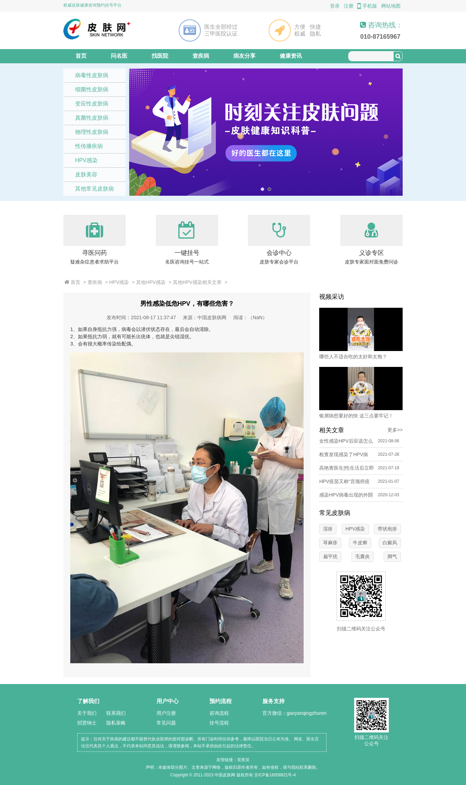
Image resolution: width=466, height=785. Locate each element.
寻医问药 (94, 252)
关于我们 (87, 713)
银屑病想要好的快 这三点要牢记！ (356, 415)
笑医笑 (243, 759)
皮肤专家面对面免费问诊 (371, 262)
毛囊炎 (362, 556)
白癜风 (390, 542)
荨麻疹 (330, 542)
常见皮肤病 (334, 512)
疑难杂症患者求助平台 (94, 262)
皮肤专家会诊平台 (279, 262)
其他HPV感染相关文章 (197, 282)
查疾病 (200, 56)
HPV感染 (119, 282)
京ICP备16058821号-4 (275, 775)
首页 (81, 56)
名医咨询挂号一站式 (187, 262)
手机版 (367, 6)
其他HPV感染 (150, 282)
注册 (348, 6)
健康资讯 (291, 56)
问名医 (119, 56)
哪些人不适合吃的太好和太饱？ (353, 356)
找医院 (160, 56)
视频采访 (331, 296)
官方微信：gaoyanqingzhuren (294, 713)
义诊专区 (371, 252)
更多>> (395, 430)
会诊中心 (279, 252)
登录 (335, 6)
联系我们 (116, 713)
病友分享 (244, 56)
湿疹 (328, 529)
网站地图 (391, 6)
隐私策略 (116, 723)
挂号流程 (219, 723)
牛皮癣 (360, 542)
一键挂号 (186, 252)
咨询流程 (219, 713)
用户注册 (166, 713)
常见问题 (166, 723)
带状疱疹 (387, 529)
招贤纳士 (87, 723)
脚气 (392, 556)
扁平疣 (330, 556)
